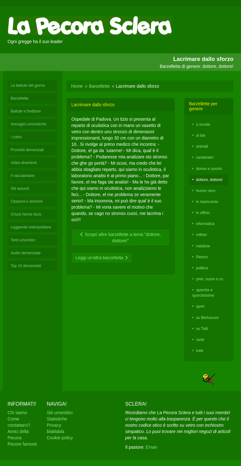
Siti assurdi (20, 188)
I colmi (16, 137)
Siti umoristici (59, 412)
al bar (201, 135)
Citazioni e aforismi (26, 201)
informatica (205, 224)
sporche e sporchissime (203, 293)
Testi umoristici (23, 240)
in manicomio (207, 202)
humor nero (205, 191)
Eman (151, 447)
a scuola (203, 124)
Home (77, 86)
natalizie (203, 246)
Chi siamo (17, 412)
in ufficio (203, 213)
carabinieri (204, 157)
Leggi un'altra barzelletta (102, 257)
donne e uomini (209, 169)
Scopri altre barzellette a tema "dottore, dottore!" (120, 237)
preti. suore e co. (210, 279)
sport (200, 306)
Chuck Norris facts (26, 214)
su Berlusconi (207, 317)
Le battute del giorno (28, 85)
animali (202, 146)
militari (201, 235)
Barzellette (20, 98)
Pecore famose (22, 444)
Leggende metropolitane (31, 227)
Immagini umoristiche (28, 124)
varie (200, 339)
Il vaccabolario (23, 175)
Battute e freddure (26, 111)
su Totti (202, 328)
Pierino (202, 257)
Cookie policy (60, 437)
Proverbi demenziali (27, 150)
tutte (199, 350)
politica (202, 268)
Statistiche (57, 418)
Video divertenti (24, 163)
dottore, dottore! (209, 180)
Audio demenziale (25, 253)
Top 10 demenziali (26, 266)
